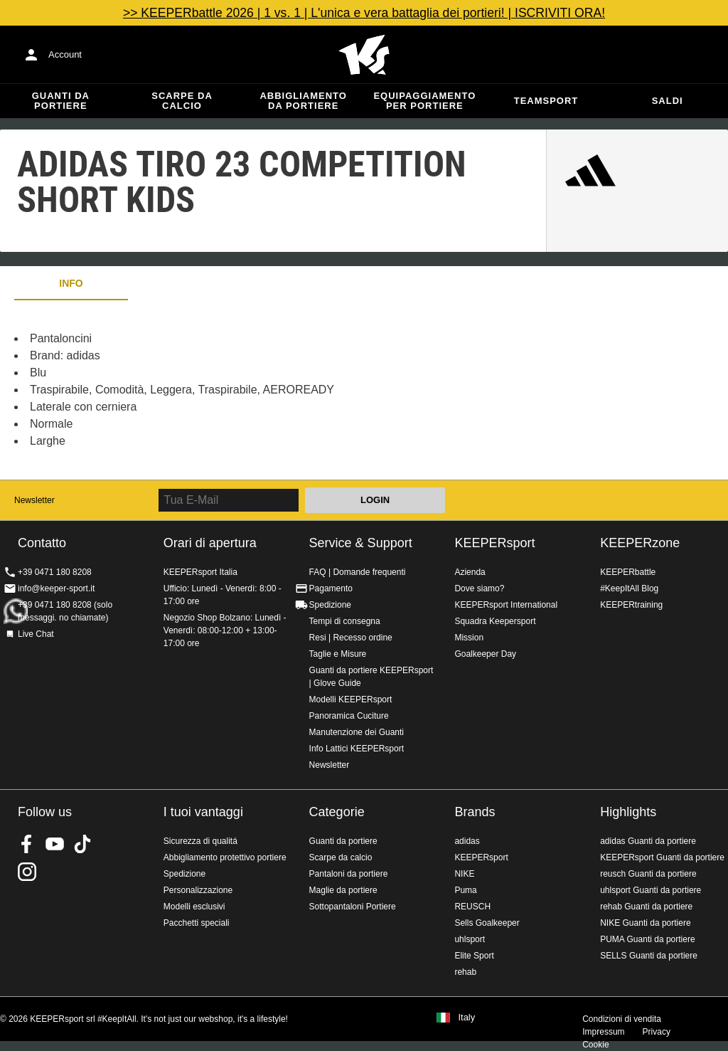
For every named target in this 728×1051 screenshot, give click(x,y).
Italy (466, 1018)
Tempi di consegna (344, 621)
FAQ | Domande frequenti (357, 572)
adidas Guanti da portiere (648, 841)
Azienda (469, 572)
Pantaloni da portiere (348, 874)
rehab (465, 972)
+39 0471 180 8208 (55, 572)
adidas (466, 841)
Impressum (603, 1032)
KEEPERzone (640, 543)
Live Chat (36, 634)
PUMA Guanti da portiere (647, 939)
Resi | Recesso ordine (350, 638)
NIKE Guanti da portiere (645, 923)
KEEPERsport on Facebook (27, 844)
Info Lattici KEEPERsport (356, 749)
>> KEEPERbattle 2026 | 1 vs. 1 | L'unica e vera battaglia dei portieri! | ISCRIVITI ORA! (364, 13)
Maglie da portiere (343, 890)
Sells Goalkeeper (486, 923)
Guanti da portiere (61, 100)
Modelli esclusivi (194, 907)
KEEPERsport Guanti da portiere (662, 857)
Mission (468, 638)
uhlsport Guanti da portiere (650, 890)
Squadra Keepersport (494, 621)
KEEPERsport (494, 543)
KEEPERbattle (627, 572)
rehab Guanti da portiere (646, 907)
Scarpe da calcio (182, 100)
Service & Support (360, 543)
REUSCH (472, 907)
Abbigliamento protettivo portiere (225, 857)
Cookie (595, 1045)
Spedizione (330, 605)
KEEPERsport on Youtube (55, 844)
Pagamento (331, 588)
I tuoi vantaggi (203, 812)
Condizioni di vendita (621, 1019)
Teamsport (546, 100)
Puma (465, 890)
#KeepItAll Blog (629, 588)
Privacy (656, 1032)
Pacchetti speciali (197, 923)
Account (65, 54)
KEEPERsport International (505, 605)
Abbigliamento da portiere (303, 100)
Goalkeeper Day (485, 654)
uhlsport (469, 939)
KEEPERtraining (631, 605)
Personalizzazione (198, 890)
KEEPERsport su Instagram (27, 871)
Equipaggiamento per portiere (424, 100)
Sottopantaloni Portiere (352, 907)
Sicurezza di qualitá (200, 841)
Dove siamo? (479, 588)
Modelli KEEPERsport (350, 699)
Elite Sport (473, 956)
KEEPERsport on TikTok (82, 844)
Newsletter (34, 500)
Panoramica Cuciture (349, 716)
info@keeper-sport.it (56, 588)
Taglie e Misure (338, 654)
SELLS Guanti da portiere (648, 956)
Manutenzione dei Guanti (356, 732)
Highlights (628, 812)
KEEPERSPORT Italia (364, 55)
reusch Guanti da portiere (648, 874)
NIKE (464, 874)
